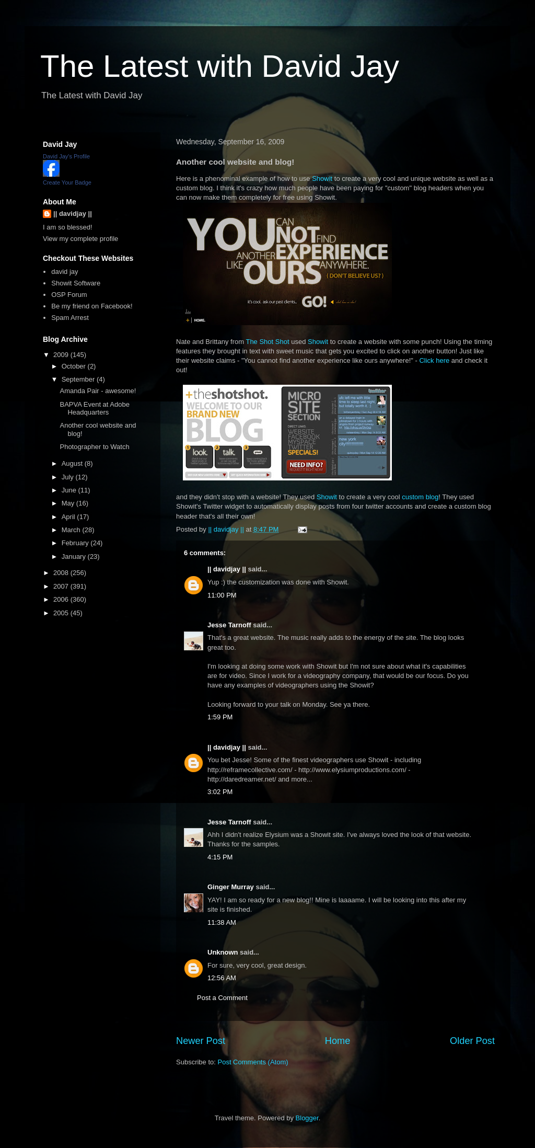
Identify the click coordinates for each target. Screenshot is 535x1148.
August (73, 463)
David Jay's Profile (66, 156)
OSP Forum (69, 295)
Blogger (307, 1118)
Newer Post (200, 1041)
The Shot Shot (267, 342)
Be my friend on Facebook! (91, 306)
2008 (62, 573)
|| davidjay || (226, 569)
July (69, 477)
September (79, 379)
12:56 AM (221, 978)
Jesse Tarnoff (229, 625)
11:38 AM (221, 922)
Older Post (472, 1041)
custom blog (420, 497)
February (76, 543)
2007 (62, 586)
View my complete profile (80, 239)
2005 (62, 613)
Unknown (222, 952)
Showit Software (75, 283)
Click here (434, 360)
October (75, 366)
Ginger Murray (230, 887)
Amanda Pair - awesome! (98, 391)
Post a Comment (222, 998)
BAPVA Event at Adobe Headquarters (94, 408)
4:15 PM (219, 857)
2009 (62, 355)
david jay (64, 271)
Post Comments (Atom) (253, 1062)
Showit (322, 178)
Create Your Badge (67, 182)
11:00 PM (222, 595)
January (75, 556)
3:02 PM (219, 792)
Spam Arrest (70, 318)
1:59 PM (219, 717)
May (69, 503)
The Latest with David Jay (219, 66)
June (70, 490)
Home (338, 1041)
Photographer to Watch (94, 447)
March (72, 530)
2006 (62, 599)
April (69, 517)
